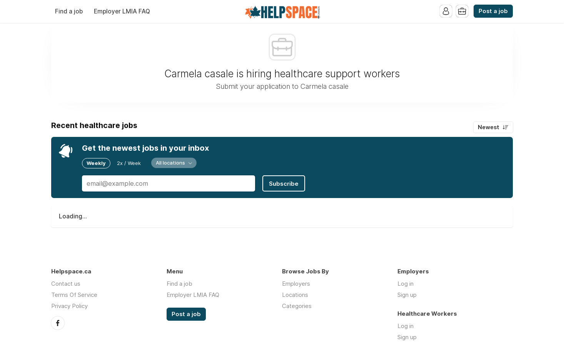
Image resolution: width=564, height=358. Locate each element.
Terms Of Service (74, 294)
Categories (297, 306)
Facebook (57, 323)
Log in (405, 283)
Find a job (69, 11)
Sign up (407, 294)
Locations (295, 294)
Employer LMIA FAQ (122, 11)
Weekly (96, 163)
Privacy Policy (69, 306)
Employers (296, 283)
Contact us (65, 283)
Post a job (493, 11)
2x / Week (129, 163)
